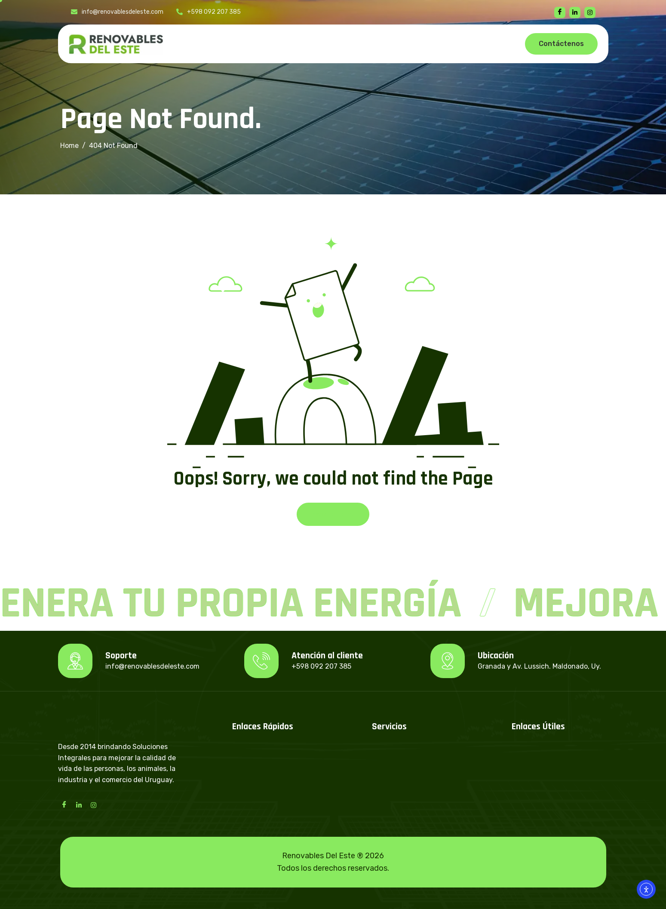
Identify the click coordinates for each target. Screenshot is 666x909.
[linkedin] (574, 12)
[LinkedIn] (79, 804)
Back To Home (333, 514)
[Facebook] (559, 12)
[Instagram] (93, 804)
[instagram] (589, 12)
